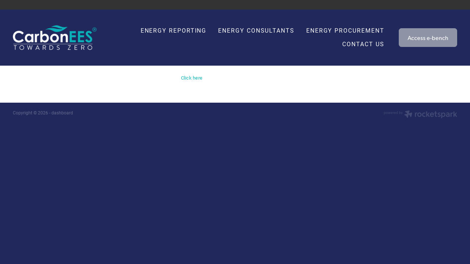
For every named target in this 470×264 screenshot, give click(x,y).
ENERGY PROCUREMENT (345, 30)
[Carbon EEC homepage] (57, 37)
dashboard (62, 112)
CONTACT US (363, 44)
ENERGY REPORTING (174, 30)
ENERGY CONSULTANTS (256, 30)
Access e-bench (428, 37)
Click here (192, 77)
